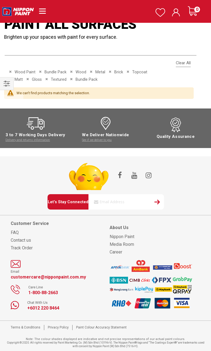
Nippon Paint (122, 236)
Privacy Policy (58, 327)
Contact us (21, 240)
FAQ (15, 232)
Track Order (22, 247)
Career (116, 252)
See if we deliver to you (97, 140)
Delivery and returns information (27, 140)
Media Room (122, 244)
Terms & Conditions (25, 327)
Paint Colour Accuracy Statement (101, 327)
